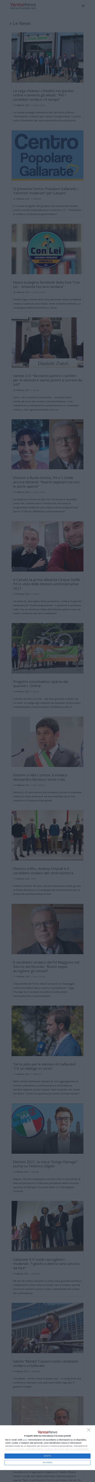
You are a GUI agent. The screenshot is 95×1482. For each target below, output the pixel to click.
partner (25, 1440)
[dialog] (47, 1447)
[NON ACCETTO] (89, 1430)
